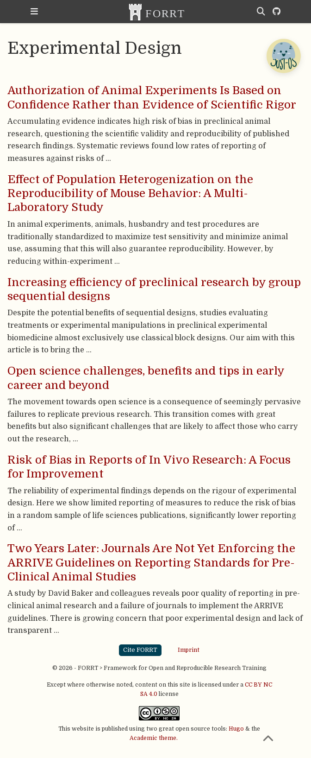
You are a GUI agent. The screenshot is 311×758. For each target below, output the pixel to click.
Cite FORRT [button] (140, 649)
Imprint (188, 650)
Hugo (236, 729)
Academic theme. (154, 738)
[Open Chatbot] (283, 55)
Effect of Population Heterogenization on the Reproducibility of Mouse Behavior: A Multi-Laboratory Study (130, 193)
